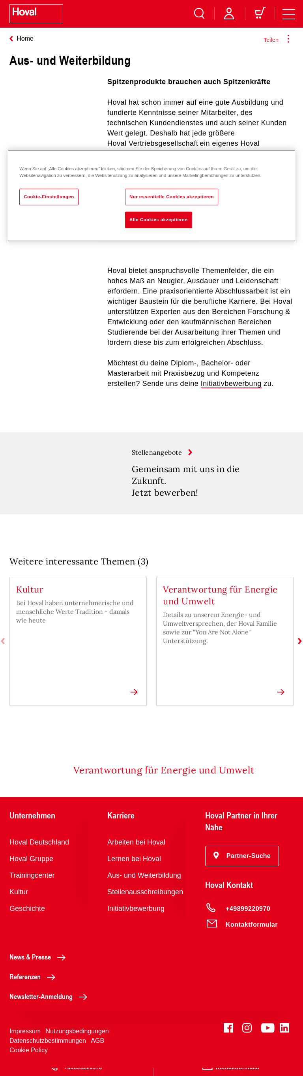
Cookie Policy (28, 1058)
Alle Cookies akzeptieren (158, 219)
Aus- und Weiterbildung (144, 884)
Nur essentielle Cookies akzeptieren (171, 196)
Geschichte (27, 917)
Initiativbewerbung (231, 384)
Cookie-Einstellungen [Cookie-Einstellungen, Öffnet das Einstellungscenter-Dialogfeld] (49, 196)
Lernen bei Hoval (134, 867)
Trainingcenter (31, 884)
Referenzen (34, 985)
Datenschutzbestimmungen (47, 1049)
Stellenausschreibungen (145, 900)
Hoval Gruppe (31, 867)
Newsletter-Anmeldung (50, 1004)
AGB (97, 1049)
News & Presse (39, 965)
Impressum (25, 1039)
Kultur (18, 900)
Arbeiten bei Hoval (136, 850)
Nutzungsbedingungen (77, 1039)
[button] (242, 864)
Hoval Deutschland (39, 850)
